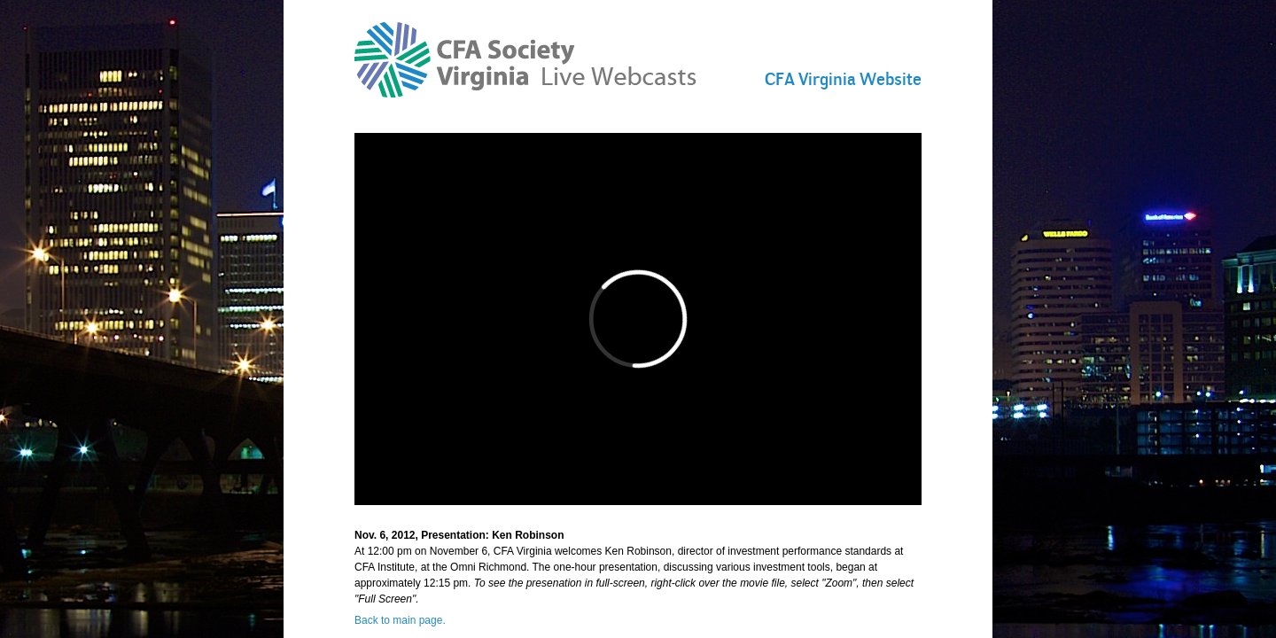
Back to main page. (400, 620)
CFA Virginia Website (843, 78)
